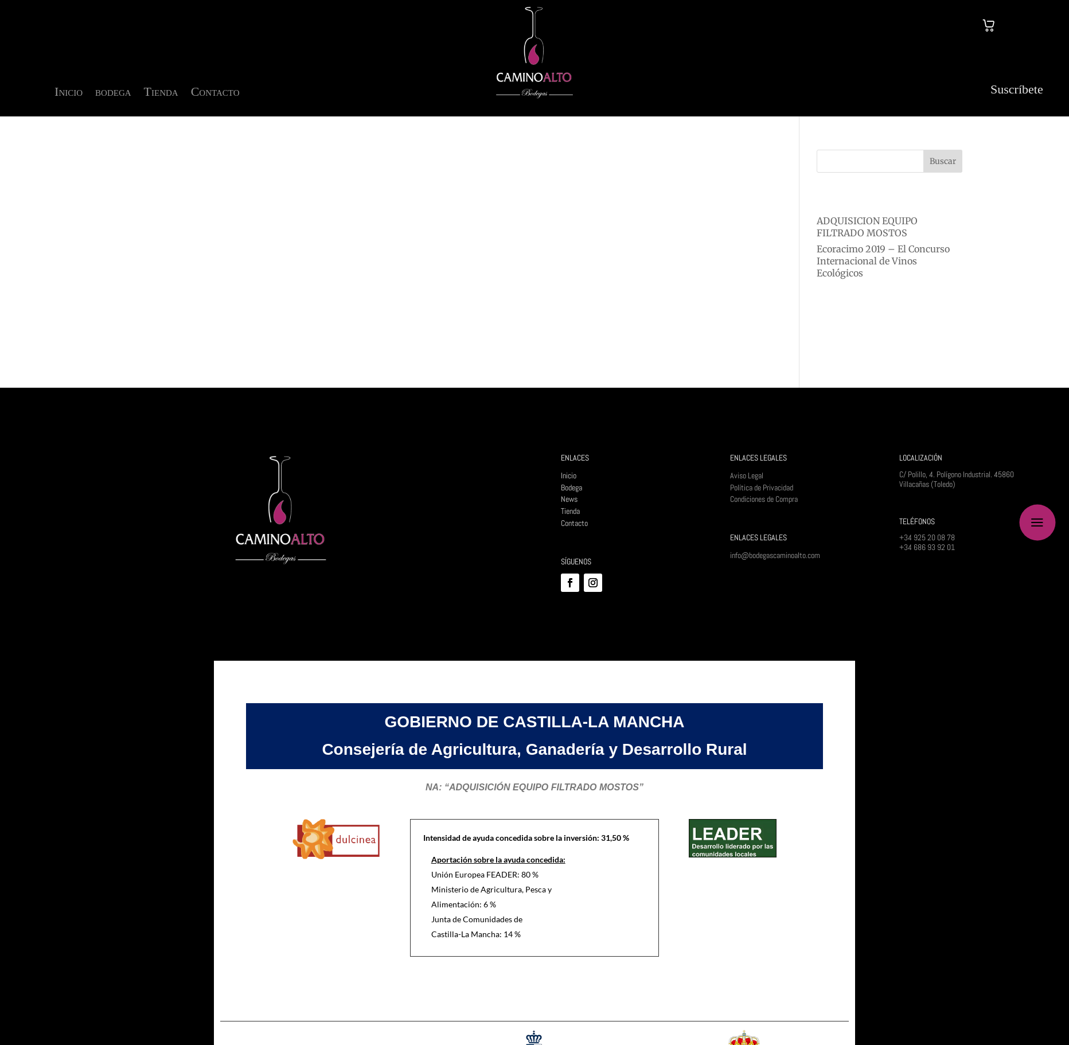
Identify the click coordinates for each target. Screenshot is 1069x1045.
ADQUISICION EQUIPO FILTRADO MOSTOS (867, 227)
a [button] (1037, 522)
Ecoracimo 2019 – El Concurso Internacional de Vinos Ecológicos (883, 261)
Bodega (571, 487)
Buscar (943, 161)
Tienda (161, 93)
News (569, 499)
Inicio (68, 93)
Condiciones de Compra (764, 499)
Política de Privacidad (761, 487)
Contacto (215, 93)
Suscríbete (1016, 89)
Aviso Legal (746, 475)
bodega (113, 93)
